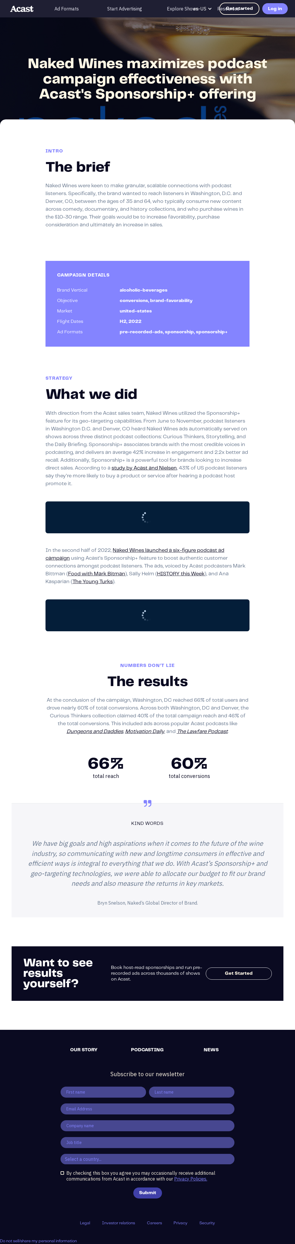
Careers (154, 1223)
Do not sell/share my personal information (38, 1241)
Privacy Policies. (190, 1179)
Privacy (180, 1223)
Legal (85, 1223)
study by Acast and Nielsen (144, 468)
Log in (275, 9)
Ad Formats (66, 9)
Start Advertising (124, 9)
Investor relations (118, 1223)
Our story (83, 1050)
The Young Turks (92, 581)
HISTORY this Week (181, 573)
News (211, 1050)
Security (207, 1223)
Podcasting (147, 1050)
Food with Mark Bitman (96, 573)
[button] (231, 8)
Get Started (239, 973)
